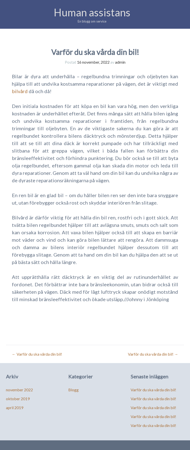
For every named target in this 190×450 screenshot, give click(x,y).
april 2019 (14, 407)
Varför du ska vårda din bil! (37, 354)
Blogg (73, 389)
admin (120, 62)
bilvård (20, 91)
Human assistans (92, 12)
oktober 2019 (18, 398)
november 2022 (19, 389)
